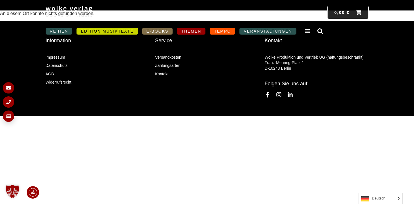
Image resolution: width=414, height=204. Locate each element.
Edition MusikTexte (107, 31)
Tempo (222, 31)
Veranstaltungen (268, 31)
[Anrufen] (8, 102)
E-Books (158, 31)
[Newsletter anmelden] (8, 116)
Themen (191, 31)
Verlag (308, 31)
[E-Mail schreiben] (8, 88)
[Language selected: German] (380, 198)
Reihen (59, 31)
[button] (12, 191)
